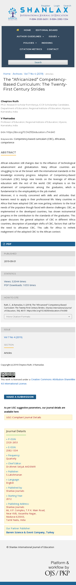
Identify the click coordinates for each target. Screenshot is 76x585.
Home (27, 30)
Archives (17, 73)
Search (38, 62)
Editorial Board (47, 30)
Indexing (47, 43)
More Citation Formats (18, 316)
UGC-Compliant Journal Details (23, 417)
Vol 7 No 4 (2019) (33, 73)
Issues (53, 36)
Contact (53, 49)
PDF (8, 244)
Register (45, 5)
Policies (29, 43)
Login (57, 5)
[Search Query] (38, 56)
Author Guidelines (29, 36)
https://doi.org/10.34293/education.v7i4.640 (30, 132)
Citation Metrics (31, 49)
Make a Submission (20, 396)
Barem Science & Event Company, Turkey (30, 532)
